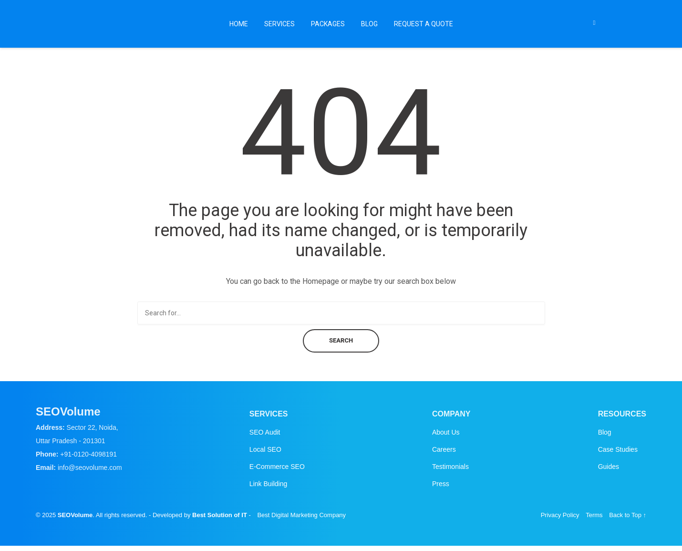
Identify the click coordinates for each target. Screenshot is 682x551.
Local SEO (265, 449)
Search (341, 340)
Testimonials (450, 466)
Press (440, 484)
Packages (328, 24)
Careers (444, 449)
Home (238, 24)
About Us (446, 432)
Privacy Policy (560, 515)
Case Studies (618, 449)
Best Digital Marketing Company (301, 515)
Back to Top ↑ (627, 515)
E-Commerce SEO (277, 466)
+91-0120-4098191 (88, 454)
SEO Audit (264, 432)
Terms (594, 515)
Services (279, 24)
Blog (369, 24)
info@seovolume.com (90, 467)
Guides (608, 466)
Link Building (268, 484)
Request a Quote (423, 24)
